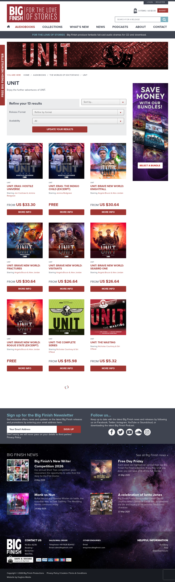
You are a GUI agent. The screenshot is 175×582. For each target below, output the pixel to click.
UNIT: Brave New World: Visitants (65, 267)
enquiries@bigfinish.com (94, 547)
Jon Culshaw (20, 193)
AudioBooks (25, 26)
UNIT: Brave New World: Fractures (23, 267)
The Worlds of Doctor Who (64, 75)
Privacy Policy (14, 437)
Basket (162, 10)
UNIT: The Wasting (103, 342)
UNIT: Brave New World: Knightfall (107, 187)
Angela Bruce (104, 193)
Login (150, 2)
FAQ (166, 547)
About (141, 26)
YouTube (132, 422)
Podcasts (120, 26)
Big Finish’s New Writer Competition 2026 (52, 463)
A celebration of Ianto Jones (140, 494)
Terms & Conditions (78, 573)
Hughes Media (24, 577)
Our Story (164, 544)
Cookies (64, 573)
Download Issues (160, 550)
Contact (160, 26)
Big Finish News (22, 455)
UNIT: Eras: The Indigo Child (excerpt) (64, 187)
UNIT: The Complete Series (62, 343)
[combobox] (138, 19)
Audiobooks (39, 75)
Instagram (122, 422)
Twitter (112, 422)
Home (26, 75)
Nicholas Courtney (64, 349)
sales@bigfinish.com (63, 547)
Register (160, 2)
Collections (52, 26)
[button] (103, 102)
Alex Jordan (118, 193)
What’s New (79, 26)
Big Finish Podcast (124, 425)
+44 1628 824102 (66, 544)
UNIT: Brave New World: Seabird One (107, 267)
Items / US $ (147, 10)
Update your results (60, 129)
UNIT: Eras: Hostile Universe (20, 187)
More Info (24, 212)
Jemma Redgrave (64, 193)
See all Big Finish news (151, 455)
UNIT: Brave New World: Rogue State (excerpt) (23, 343)
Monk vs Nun (45, 494)
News (100, 26)
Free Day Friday (130, 461)
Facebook (102, 422)
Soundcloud (146, 422)
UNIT (9, 182)
